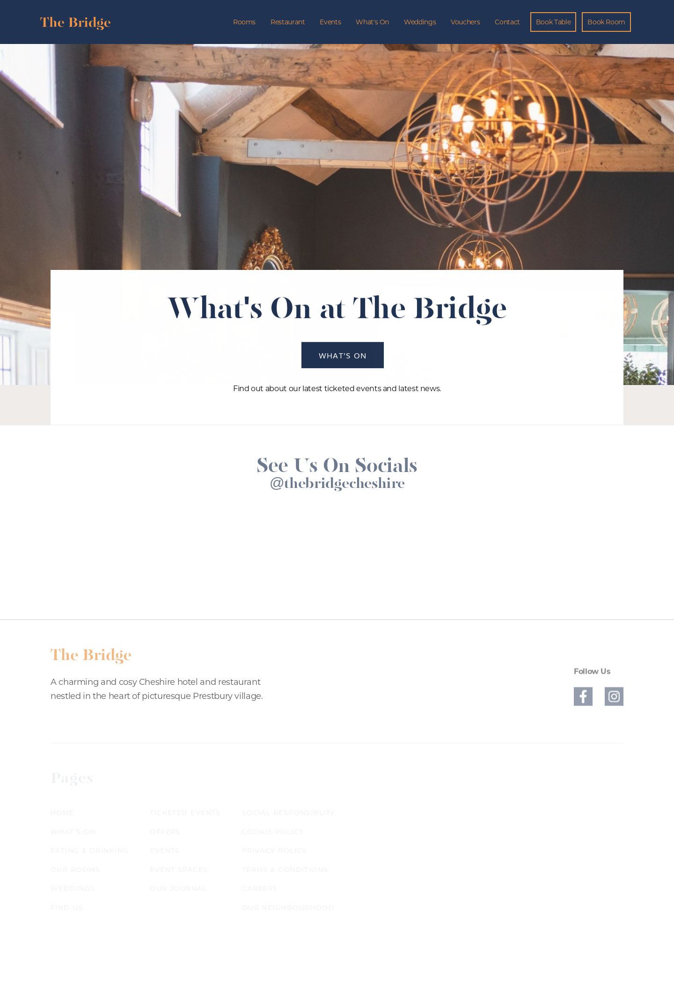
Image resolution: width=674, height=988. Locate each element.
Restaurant (288, 22)
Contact (507, 22)
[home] (75, 22)
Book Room (606, 22)
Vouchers (465, 22)
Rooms (244, 22)
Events (330, 22)
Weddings (420, 22)
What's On (372, 22)
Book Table (553, 22)
